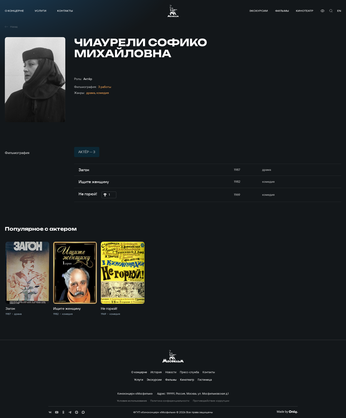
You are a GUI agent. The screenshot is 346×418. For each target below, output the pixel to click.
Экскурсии (258, 10)
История (156, 372)
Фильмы (282, 10)
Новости (170, 372)
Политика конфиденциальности (169, 400)
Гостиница (205, 379)
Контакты (65, 10)
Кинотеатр (304, 10)
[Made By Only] (287, 412)
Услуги (40, 10)
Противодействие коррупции (211, 400)
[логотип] (173, 11)
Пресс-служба (189, 372)
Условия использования (132, 400)
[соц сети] (50, 412)
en (339, 10)
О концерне (14, 10)
